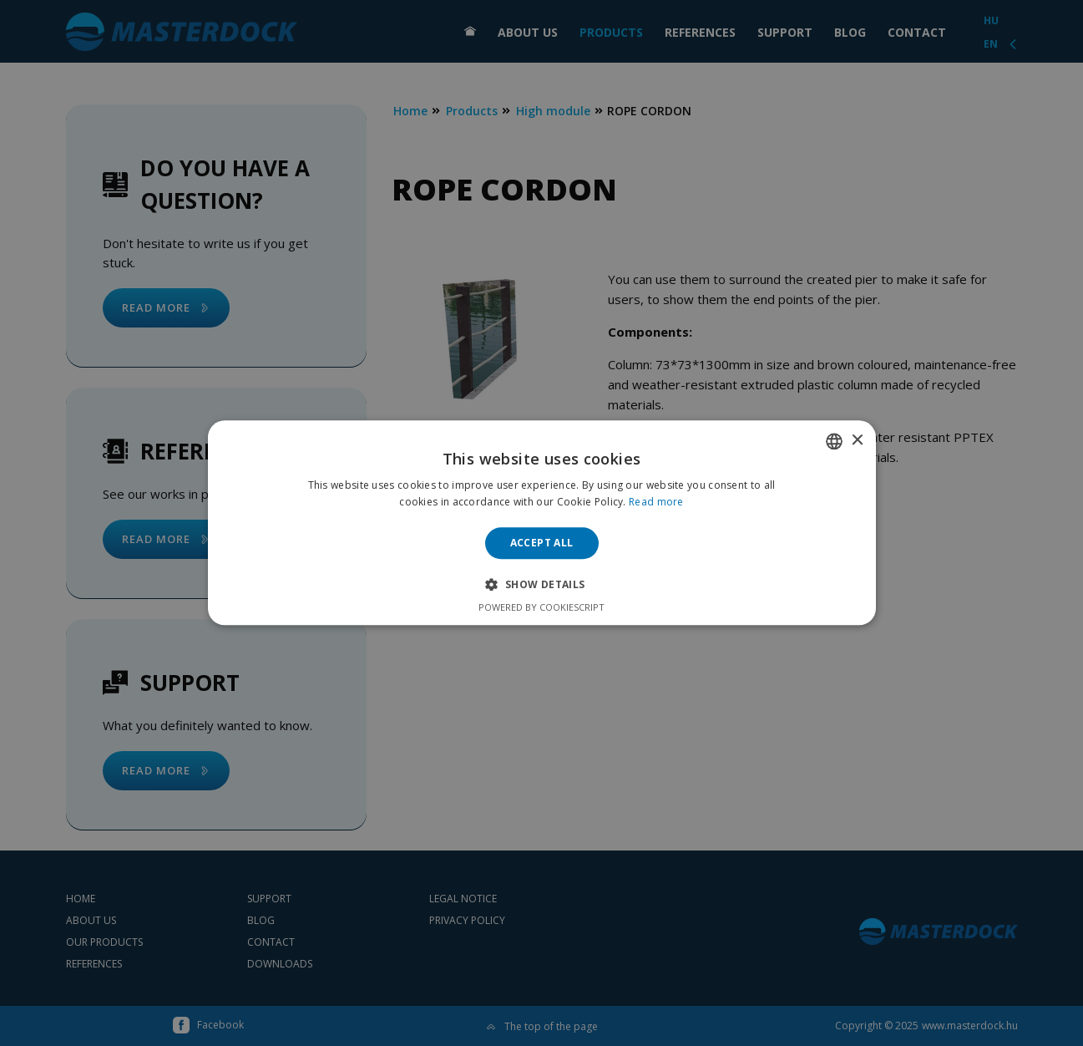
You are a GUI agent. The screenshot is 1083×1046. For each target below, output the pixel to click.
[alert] (541, 523)
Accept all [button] (542, 543)
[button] (541, 584)
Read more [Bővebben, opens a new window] (656, 502)
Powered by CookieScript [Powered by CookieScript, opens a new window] (541, 608)
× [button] (857, 440)
